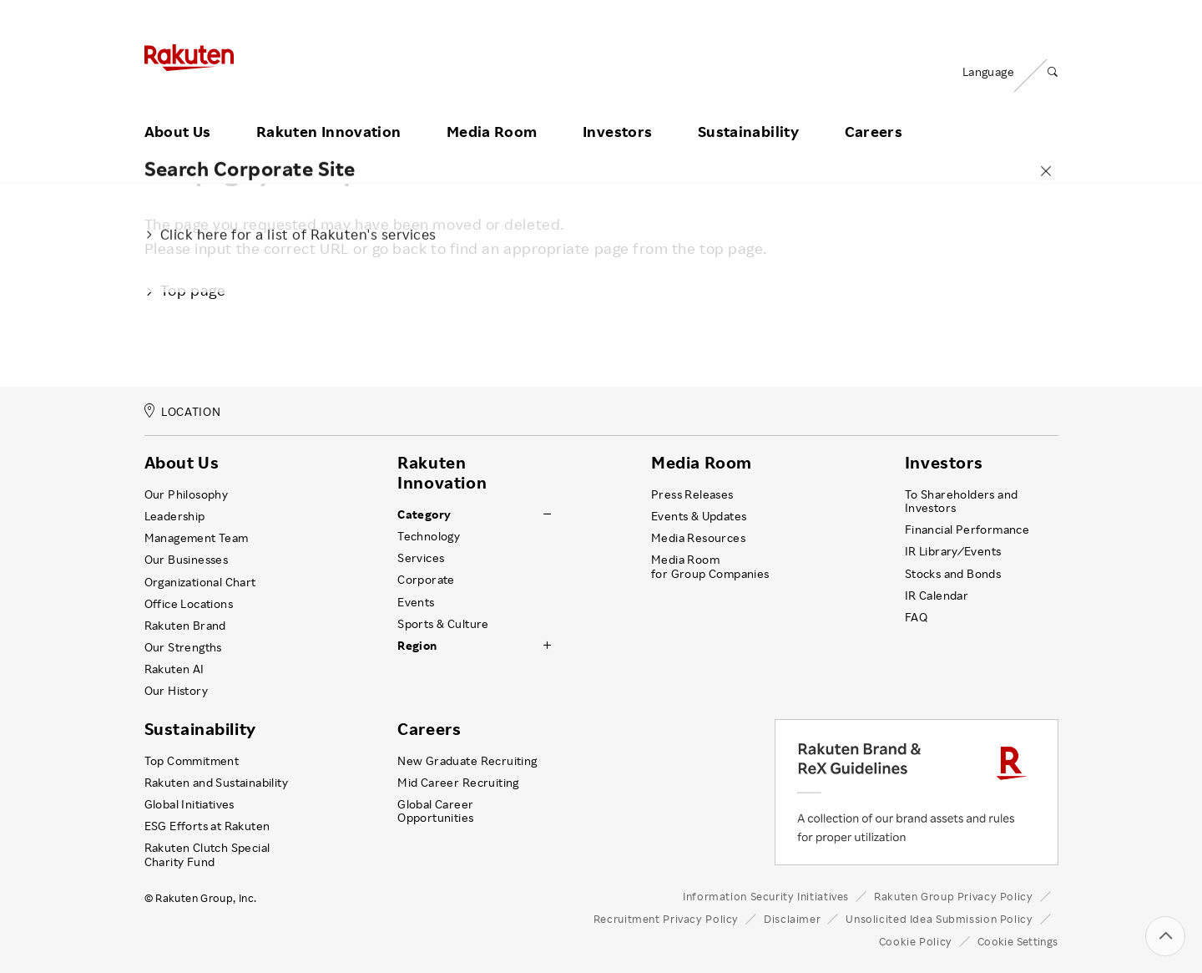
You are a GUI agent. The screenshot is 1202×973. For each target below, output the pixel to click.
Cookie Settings (1017, 941)
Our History (176, 690)
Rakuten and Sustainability (216, 782)
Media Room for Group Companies (710, 566)
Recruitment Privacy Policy (666, 918)
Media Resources (698, 538)
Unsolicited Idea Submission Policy (939, 918)
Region (417, 645)
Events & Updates (698, 516)
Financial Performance (967, 529)
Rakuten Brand (185, 625)
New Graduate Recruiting (467, 761)
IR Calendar (936, 595)
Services (420, 558)
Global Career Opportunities (435, 811)
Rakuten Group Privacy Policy (953, 896)
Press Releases (692, 494)
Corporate (426, 579)
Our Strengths (183, 647)
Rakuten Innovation (328, 111)
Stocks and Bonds (953, 573)
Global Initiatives (189, 804)
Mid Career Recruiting (458, 782)
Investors (617, 111)
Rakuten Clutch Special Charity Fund (207, 854)
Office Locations (188, 604)
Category (424, 514)
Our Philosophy (186, 494)
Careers (874, 111)
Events (415, 602)
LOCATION (182, 411)
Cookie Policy (915, 941)
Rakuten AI (174, 669)
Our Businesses (186, 559)
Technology (428, 536)
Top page (185, 290)
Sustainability (748, 111)
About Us (177, 111)
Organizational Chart (200, 582)
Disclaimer (792, 918)
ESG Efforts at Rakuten (207, 826)
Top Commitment (192, 761)
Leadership (174, 516)
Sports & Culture (442, 624)
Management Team (196, 538)
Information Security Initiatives (766, 896)
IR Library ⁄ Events (953, 551)
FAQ (916, 617)
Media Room (492, 111)
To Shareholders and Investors (961, 501)
